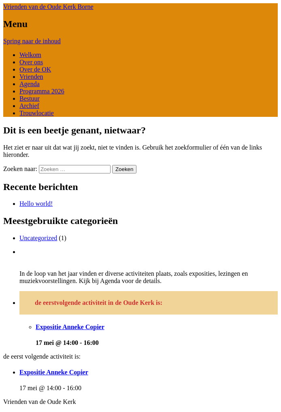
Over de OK (35, 69)
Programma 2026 (41, 91)
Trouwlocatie (36, 113)
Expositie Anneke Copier (70, 326)
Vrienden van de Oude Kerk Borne (48, 6)
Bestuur (29, 98)
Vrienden (31, 76)
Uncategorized (38, 238)
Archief (29, 105)
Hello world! (36, 203)
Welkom (30, 54)
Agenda (29, 83)
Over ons (31, 62)
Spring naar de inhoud (32, 41)
